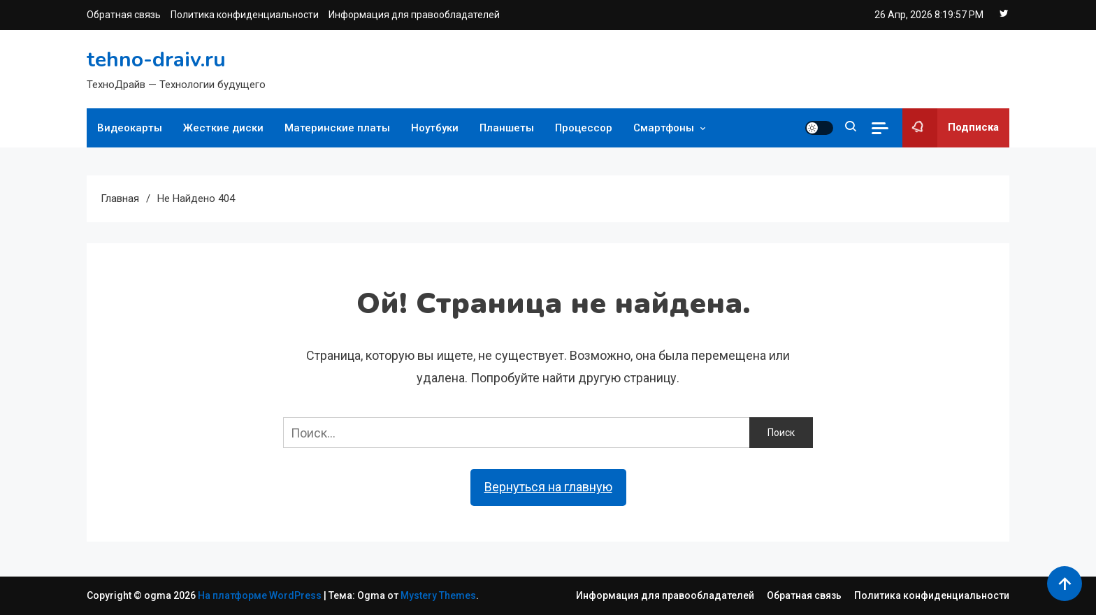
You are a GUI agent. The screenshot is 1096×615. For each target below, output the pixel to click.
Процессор (583, 128)
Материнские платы (337, 128)
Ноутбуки (435, 128)
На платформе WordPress (261, 595)
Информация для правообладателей (414, 14)
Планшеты (507, 128)
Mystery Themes (438, 595)
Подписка (950, 127)
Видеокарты (129, 128)
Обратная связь (124, 14)
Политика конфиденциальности (245, 14)
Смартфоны (663, 128)
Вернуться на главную (548, 486)
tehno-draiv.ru (156, 59)
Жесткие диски (223, 128)
